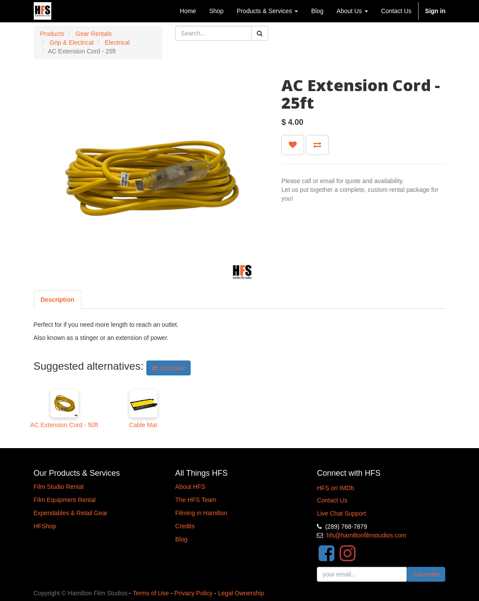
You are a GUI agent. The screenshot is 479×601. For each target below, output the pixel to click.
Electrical (117, 42)
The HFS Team (195, 499)
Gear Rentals (93, 33)
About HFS (190, 486)
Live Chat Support (341, 513)
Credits (185, 526)
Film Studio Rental (59, 486)
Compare (168, 367)
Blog (181, 539)
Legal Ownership (241, 593)
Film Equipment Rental (65, 499)
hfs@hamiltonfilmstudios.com (366, 535)
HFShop (45, 526)
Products (52, 33)
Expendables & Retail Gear (71, 512)
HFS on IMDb (335, 487)
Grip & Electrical (71, 42)
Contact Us (332, 500)
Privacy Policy (193, 593)
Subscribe (426, 574)
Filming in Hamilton (201, 512)
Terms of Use (151, 593)
